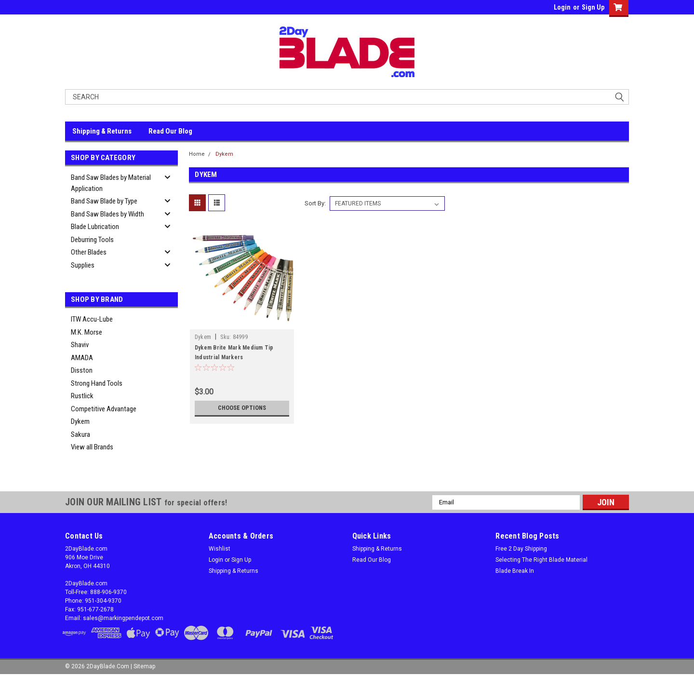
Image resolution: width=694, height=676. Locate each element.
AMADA (82, 357)
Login (562, 7)
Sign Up (593, 7)
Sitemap (144, 666)
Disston (82, 370)
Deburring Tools (92, 239)
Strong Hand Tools (96, 383)
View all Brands (92, 447)
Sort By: (315, 203)
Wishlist (219, 548)
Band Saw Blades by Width (107, 214)
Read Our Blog (170, 131)
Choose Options (242, 408)
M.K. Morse (86, 332)
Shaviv (80, 344)
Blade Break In (514, 571)
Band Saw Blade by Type (104, 201)
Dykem (80, 421)
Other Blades (89, 252)
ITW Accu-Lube (92, 319)
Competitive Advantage (103, 409)
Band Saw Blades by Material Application (111, 183)
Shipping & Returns (102, 131)
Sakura (80, 434)
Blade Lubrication (95, 226)
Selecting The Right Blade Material (541, 559)
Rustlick (82, 396)
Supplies (82, 265)
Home (197, 154)
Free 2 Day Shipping (521, 548)
